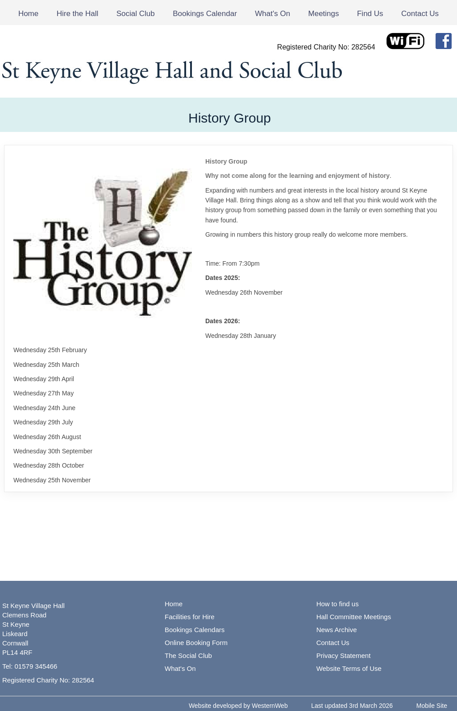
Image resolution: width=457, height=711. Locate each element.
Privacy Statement (343, 655)
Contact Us (420, 13)
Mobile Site (431, 705)
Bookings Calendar (205, 13)
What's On (272, 13)
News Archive (336, 629)
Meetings (323, 13)
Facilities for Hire (190, 617)
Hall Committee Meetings (353, 617)
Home (28, 13)
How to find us (337, 604)
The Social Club (188, 655)
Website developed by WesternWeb (238, 705)
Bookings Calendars (194, 629)
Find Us (370, 13)
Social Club (135, 13)
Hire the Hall (78, 13)
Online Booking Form (196, 642)
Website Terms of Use (349, 668)
